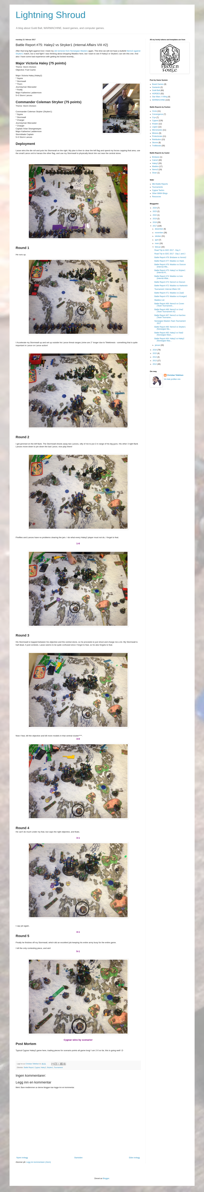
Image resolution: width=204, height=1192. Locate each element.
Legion (155, 127)
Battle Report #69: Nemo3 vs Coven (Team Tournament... (169, 305)
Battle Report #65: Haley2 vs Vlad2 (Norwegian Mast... (168, 334)
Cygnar (37, 1067)
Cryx (154, 117)
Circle (154, 111)
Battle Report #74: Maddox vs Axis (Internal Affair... (168, 277)
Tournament (58, 1067)
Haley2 (43, 1067)
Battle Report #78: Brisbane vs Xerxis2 (170, 257)
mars (157, 243)
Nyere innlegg (22, 1158)
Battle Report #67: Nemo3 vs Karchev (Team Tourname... (169, 316)
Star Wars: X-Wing (159, 97)
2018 (155, 222)
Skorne (155, 142)
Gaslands (156, 87)
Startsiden (78, 1158)
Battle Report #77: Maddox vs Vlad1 (169, 261)
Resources (156, 197)
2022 (155, 215)
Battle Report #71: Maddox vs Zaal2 (169, 293)
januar (158, 345)
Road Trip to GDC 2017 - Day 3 (167, 250)
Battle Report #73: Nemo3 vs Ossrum (169, 282)
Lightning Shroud (51, 15)
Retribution (156, 139)
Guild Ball (156, 90)
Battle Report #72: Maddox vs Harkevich (171, 286)
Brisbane (155, 157)
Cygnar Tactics (158, 190)
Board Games (158, 84)
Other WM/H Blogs (160, 193)
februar (158, 247)
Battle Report (29, 1067)
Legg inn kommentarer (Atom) (38, 1162)
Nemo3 (155, 169)
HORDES (156, 94)
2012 (155, 364)
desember (159, 229)
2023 (155, 211)
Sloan (154, 173)
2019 (155, 219)
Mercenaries (157, 130)
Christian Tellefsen (175, 375)
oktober (158, 236)
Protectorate (157, 136)
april (157, 240)
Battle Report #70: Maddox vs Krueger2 (170, 296)
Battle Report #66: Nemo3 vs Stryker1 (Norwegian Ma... (169, 328)
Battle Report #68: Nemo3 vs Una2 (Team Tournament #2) (168, 310)
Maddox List (159, 300)
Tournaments (157, 187)
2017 (155, 226)
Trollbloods (156, 146)
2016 (155, 350)
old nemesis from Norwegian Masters (71, 51)
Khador (155, 124)
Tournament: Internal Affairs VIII (167, 289)
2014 (155, 357)
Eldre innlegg (134, 1158)
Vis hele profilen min (172, 379)
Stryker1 (50, 1067)
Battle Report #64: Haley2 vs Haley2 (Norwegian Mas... (169, 339)
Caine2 (155, 160)
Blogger (106, 1178)
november (159, 233)
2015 (155, 353)
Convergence (157, 114)
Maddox (155, 166)
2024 (155, 208)
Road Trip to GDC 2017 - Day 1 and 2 (169, 254)
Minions (155, 133)
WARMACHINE (158, 100)
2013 (155, 361)
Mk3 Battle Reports (160, 184)
